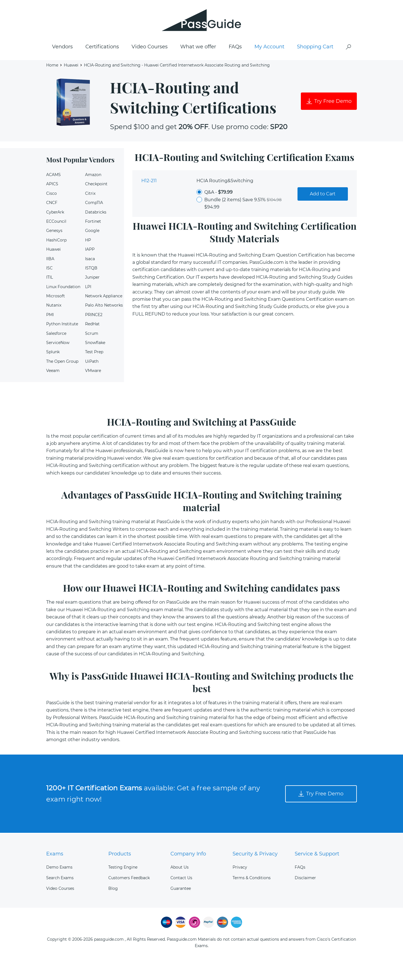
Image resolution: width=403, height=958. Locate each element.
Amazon (93, 175)
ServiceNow (57, 343)
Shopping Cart (315, 48)
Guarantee (180, 888)
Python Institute (62, 325)
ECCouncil (56, 222)
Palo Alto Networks (104, 306)
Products (119, 854)
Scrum (91, 334)
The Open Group (62, 362)
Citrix (90, 194)
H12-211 (149, 181)
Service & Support (317, 854)
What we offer (198, 48)
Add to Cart (323, 195)
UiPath (92, 362)
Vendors (62, 48)
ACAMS (53, 175)
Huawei (71, 65)
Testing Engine (122, 867)
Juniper (92, 278)
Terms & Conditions (252, 877)
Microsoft (55, 297)
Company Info (188, 854)
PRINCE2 (93, 315)
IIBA (50, 259)
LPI (88, 287)
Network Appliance (103, 297)
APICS (52, 185)
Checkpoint (96, 185)
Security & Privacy (255, 854)
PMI (50, 315)
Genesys (54, 231)
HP (88, 241)
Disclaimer (305, 877)
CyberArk (55, 212)
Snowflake (95, 343)
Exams (54, 854)
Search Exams (60, 877)
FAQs (235, 48)
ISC (49, 269)
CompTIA (94, 203)
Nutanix (53, 306)
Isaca (90, 259)
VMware (93, 371)
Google (92, 231)
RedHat (92, 325)
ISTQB (91, 269)
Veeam (53, 371)
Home (52, 65)
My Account (269, 48)
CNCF (51, 203)
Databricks (95, 212)
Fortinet (93, 222)
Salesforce (56, 334)
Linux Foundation (63, 287)
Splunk (53, 352)
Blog (113, 888)
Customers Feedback (129, 877)
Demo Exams (59, 867)
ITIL (49, 278)
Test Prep (94, 352)
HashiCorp (56, 241)
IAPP (90, 250)
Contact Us (181, 877)
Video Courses (150, 48)
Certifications (102, 48)
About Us (179, 867)
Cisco (51, 194)
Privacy (240, 867)
